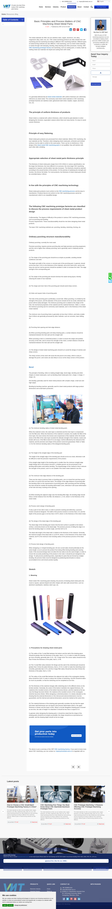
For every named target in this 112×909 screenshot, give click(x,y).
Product (63, 7)
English (100, 1)
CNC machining (64, 191)
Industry (55, 7)
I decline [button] (10, 905)
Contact (86, 7)
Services (48, 7)
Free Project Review (101, 7)
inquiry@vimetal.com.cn (23, 856)
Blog (16, 14)
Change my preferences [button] (20, 905)
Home (41, 7)
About (79, 7)
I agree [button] (5, 905)
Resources (71, 7)
